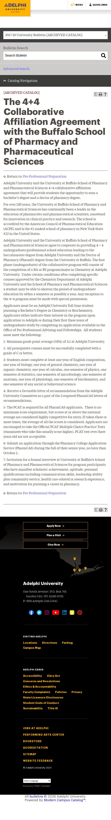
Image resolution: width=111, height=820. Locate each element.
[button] (77, 5)
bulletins (36, 796)
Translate (42, 786)
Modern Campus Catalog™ (64, 800)
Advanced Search (16, 69)
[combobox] (55, 35)
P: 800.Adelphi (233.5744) (40, 601)
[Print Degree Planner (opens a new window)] (96, 94)
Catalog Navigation (22, 81)
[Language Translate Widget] (37, 781)
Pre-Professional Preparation (44, 176)
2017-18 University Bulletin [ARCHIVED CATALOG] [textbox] (44, 35)
